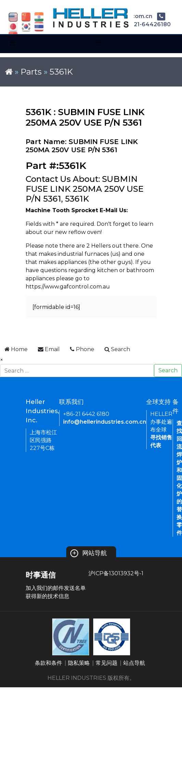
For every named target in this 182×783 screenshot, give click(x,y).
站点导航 (134, 663)
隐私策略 (79, 663)
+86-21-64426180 (140, 24)
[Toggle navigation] (12, 43)
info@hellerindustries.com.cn (104, 422)
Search (168, 370)
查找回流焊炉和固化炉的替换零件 (179, 478)
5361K (61, 72)
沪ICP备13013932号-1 (115, 573)
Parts (31, 72)
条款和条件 (48, 663)
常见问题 (106, 663)
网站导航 (88, 553)
